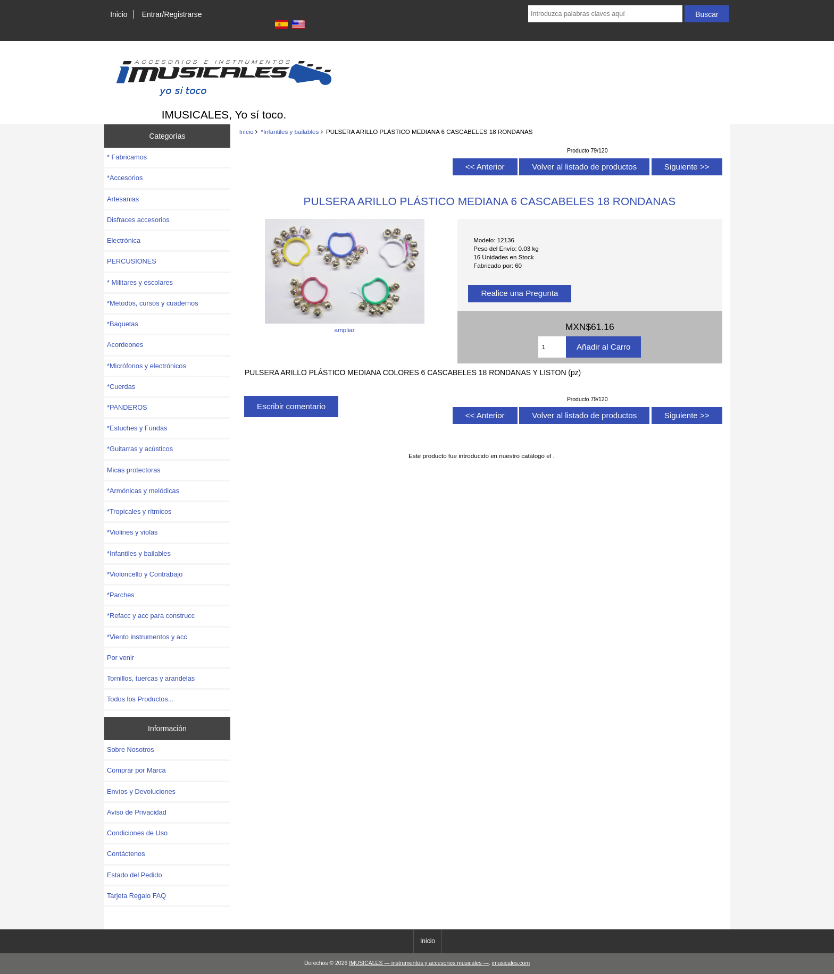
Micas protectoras (134, 470)
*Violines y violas (132, 532)
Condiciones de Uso (137, 833)
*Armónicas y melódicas (143, 491)
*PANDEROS (127, 407)
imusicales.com (511, 963)
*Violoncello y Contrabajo (144, 574)
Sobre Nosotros (130, 749)
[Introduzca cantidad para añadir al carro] (552, 347)
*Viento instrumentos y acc (147, 637)
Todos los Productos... (140, 699)
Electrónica (123, 240)
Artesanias (123, 199)
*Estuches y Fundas (137, 428)
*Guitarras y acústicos (140, 449)
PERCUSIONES (131, 261)
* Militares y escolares (140, 282)
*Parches (121, 595)
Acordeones (125, 345)
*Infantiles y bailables (290, 131)
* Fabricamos (127, 157)
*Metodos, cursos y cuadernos (152, 303)
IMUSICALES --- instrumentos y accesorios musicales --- (419, 963)
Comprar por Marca (136, 770)
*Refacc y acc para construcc (151, 616)
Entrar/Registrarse (172, 14)
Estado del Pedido (134, 875)
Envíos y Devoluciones (141, 791)
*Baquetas (122, 324)
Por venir (120, 658)
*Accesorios (125, 178)
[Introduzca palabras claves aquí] (605, 13)
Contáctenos (126, 854)
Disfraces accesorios (138, 220)
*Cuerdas (121, 387)
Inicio (118, 14)
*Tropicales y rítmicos (139, 511)
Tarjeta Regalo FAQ (136, 896)
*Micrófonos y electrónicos (146, 366)
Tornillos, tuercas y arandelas (151, 678)
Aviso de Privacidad (136, 812)
